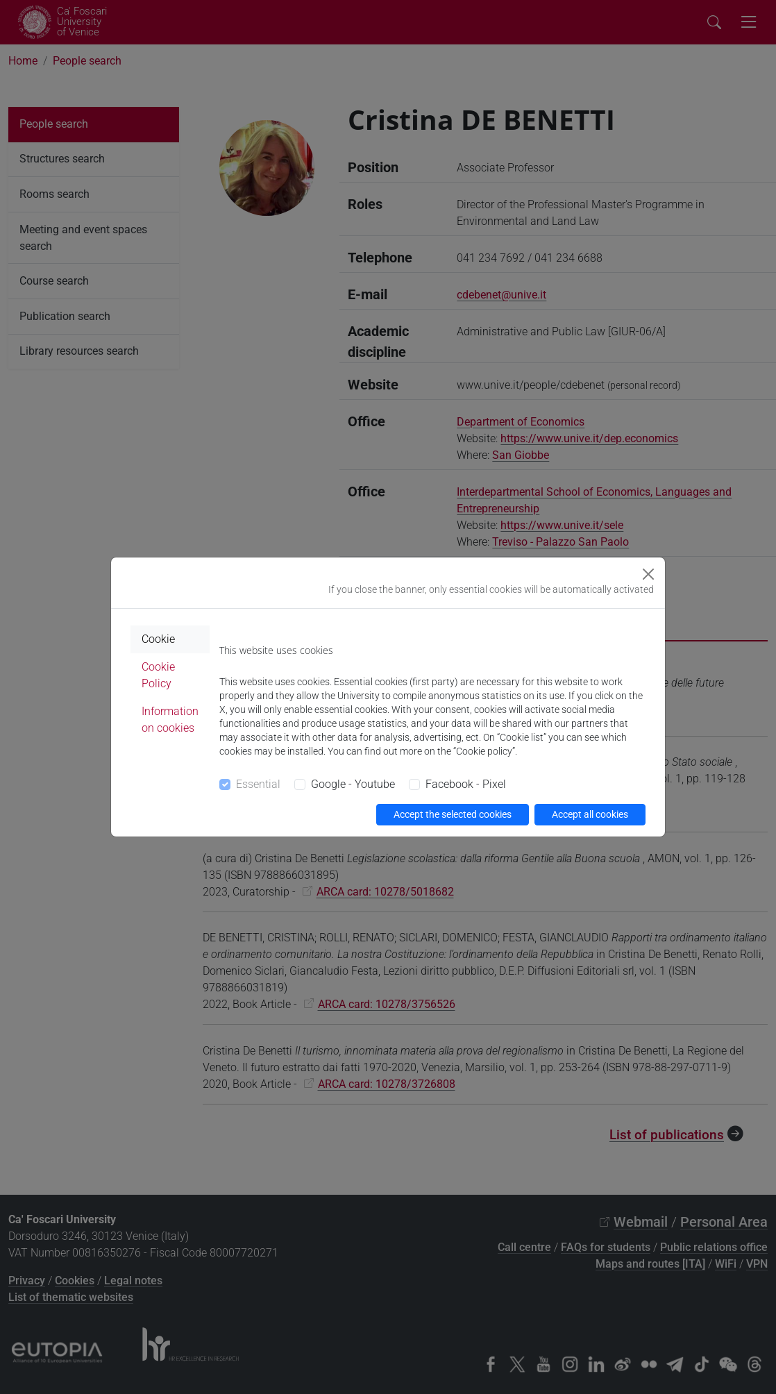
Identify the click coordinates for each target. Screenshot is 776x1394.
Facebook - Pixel (465, 784)
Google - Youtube (353, 784)
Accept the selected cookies (453, 814)
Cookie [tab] (158, 639)
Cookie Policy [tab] (158, 675)
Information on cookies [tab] (170, 719)
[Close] (648, 574)
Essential (258, 784)
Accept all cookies (590, 814)
